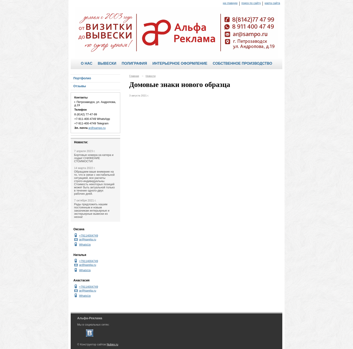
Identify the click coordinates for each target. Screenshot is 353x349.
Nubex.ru (112, 344)
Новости (151, 76)
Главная (134, 76)
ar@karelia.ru (87, 239)
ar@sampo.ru (97, 128)
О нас (86, 63)
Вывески (107, 63)
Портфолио (82, 78)
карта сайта (272, 3)
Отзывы (79, 86)
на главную (230, 3)
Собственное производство (242, 63)
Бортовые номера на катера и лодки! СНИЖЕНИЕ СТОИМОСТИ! (93, 158)
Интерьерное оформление (179, 63)
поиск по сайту (251, 3)
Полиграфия (134, 63)
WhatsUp (85, 244)
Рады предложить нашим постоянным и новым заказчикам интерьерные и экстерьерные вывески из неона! (91, 211)
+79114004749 (88, 235)
